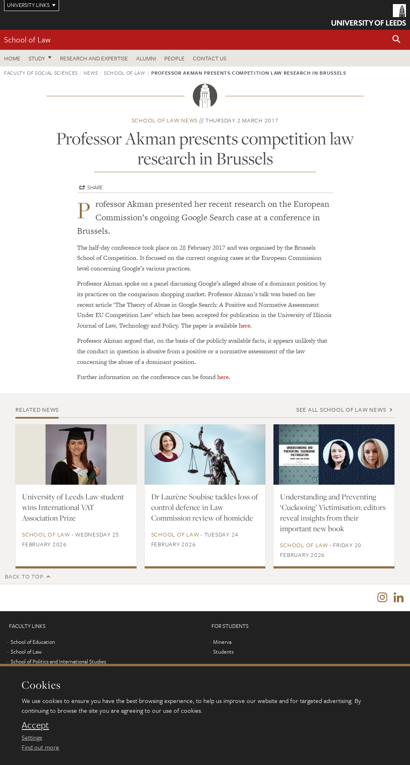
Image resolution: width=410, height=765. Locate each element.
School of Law (27, 39)
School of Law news (165, 120)
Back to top (24, 576)
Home (12, 58)
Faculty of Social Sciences (41, 72)
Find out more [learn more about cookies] (40, 747)
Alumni (146, 58)
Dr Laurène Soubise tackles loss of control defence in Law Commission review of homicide (204, 507)
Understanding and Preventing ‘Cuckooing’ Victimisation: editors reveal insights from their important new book (333, 512)
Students (223, 651)
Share (95, 187)
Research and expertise (94, 58)
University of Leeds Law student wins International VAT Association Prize (73, 507)
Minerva (222, 642)
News (91, 72)
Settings (32, 737)
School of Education (33, 642)
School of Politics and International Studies (58, 661)
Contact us (209, 58)
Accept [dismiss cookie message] (35, 725)
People (174, 58)
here (244, 325)
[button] (396, 39)
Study (37, 58)
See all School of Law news (341, 409)
